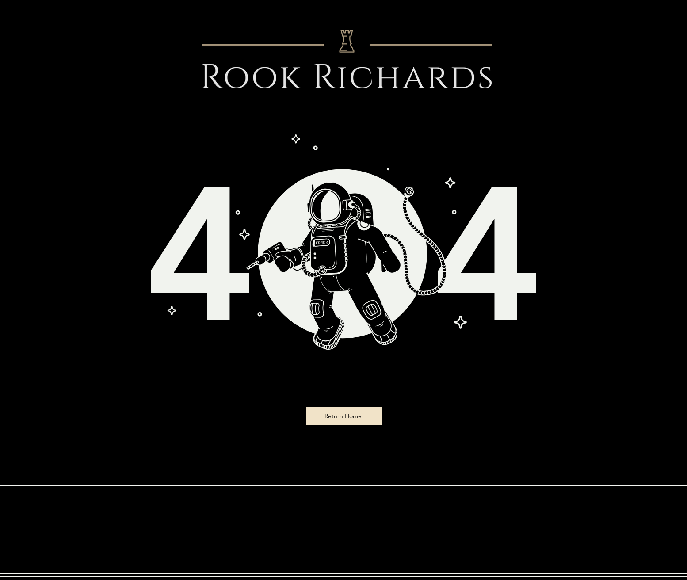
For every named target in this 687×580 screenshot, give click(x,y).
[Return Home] (344, 416)
